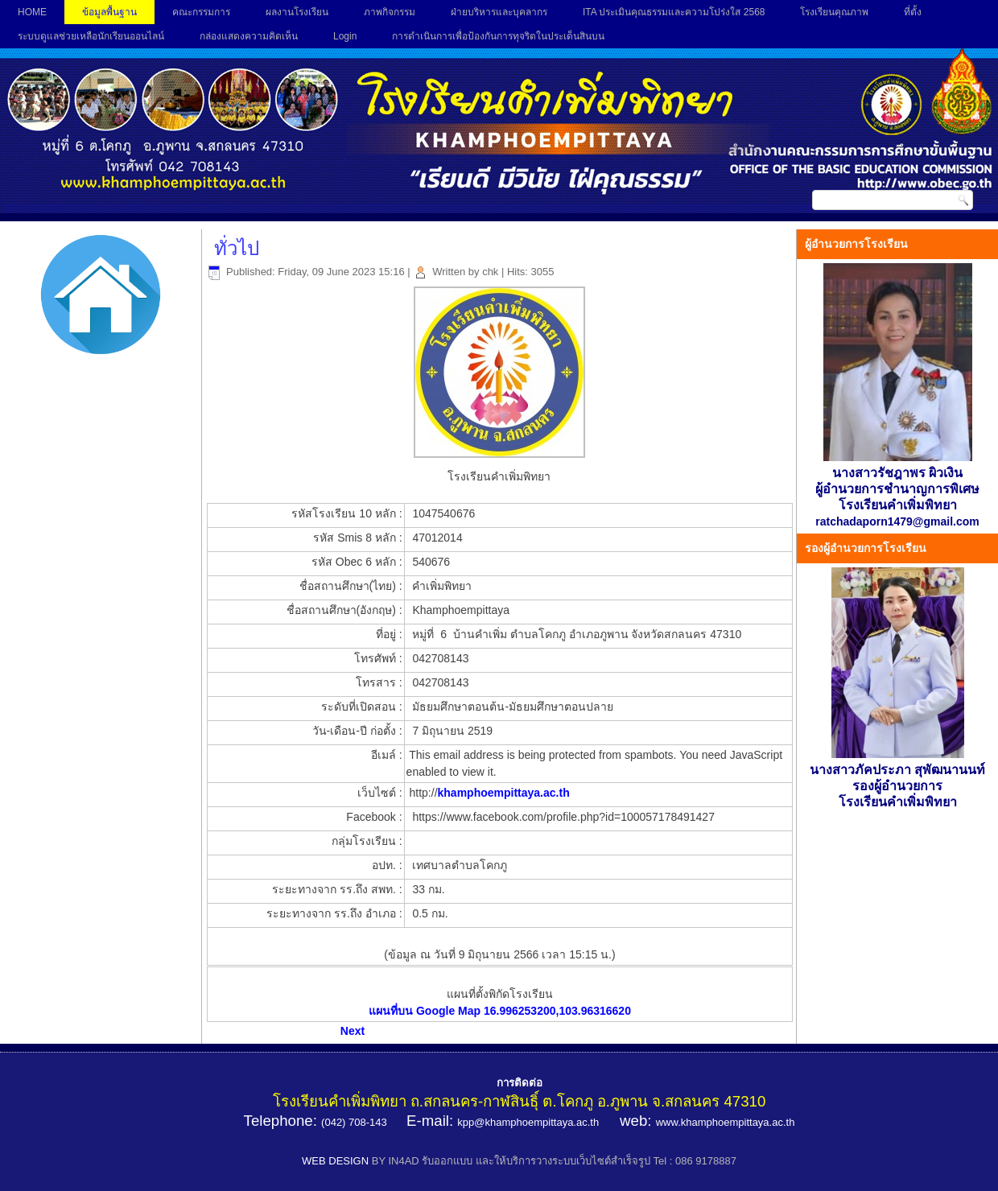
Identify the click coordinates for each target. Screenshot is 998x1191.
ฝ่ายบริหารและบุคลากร (499, 12)
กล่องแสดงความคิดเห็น (249, 36)
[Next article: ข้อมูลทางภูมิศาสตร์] (352, 1030)
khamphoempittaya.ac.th (504, 792)
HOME (32, 12)
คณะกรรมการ (201, 12)
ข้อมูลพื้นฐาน (109, 12)
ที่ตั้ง (913, 12)
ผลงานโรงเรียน (297, 12)
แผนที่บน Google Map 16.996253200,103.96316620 (500, 1010)
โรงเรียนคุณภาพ (834, 12)
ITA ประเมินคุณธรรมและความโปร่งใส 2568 (674, 12)
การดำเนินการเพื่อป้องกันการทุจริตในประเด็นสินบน (498, 36)
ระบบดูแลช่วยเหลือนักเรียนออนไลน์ (91, 36)
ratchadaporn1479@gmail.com (897, 521)
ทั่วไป (236, 248)
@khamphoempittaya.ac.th (536, 1122)
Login (345, 36)
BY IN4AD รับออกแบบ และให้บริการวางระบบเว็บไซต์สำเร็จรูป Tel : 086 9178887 (554, 1161)
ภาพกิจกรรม (389, 12)
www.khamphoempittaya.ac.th (725, 1122)
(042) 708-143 (354, 1122)
